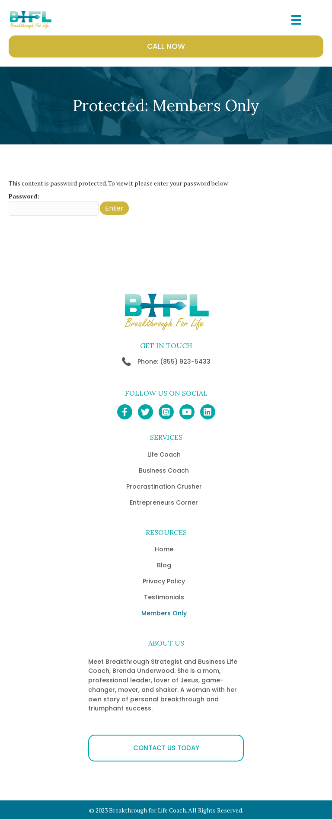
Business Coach (164, 470)
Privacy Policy (164, 581)
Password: (54, 203)
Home (164, 549)
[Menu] (296, 20)
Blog (164, 565)
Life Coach (164, 454)
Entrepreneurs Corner (164, 502)
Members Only (164, 613)
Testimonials (164, 597)
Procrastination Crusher (164, 486)
